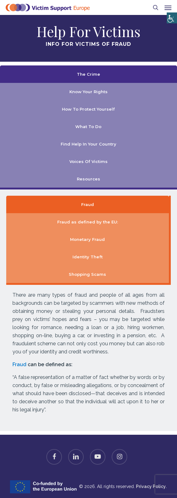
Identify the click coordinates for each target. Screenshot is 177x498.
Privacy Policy (151, 486)
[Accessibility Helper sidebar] (171, 16)
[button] (168, 7)
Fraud (19, 364)
